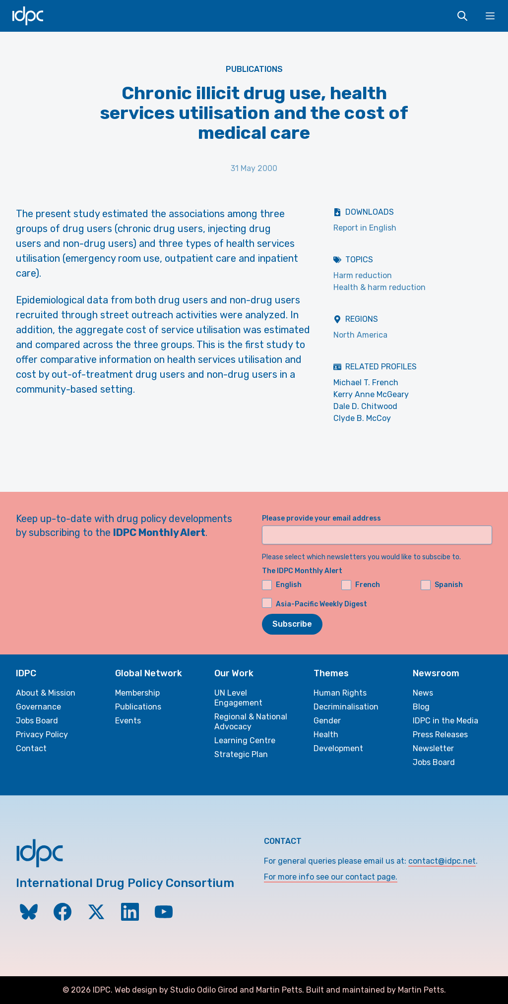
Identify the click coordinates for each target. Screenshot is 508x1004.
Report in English (364, 228)
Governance (38, 706)
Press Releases (440, 734)
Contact (31, 748)
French (360, 585)
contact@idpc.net (442, 861)
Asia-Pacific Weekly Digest (321, 604)
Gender (327, 720)
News (423, 693)
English (282, 585)
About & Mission (45, 693)
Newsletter (433, 748)
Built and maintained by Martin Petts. (376, 990)
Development (338, 748)
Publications (254, 69)
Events (128, 720)
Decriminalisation (346, 706)
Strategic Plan (241, 754)
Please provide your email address (321, 518)
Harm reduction (362, 275)
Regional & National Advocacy (250, 721)
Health (326, 734)
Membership (137, 693)
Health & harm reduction (379, 287)
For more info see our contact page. (330, 877)
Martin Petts (279, 990)
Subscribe (292, 624)
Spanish (442, 585)
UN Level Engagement (238, 698)
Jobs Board (37, 720)
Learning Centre (244, 740)
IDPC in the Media (445, 720)
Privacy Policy (42, 734)
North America (360, 335)
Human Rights (340, 693)
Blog (421, 706)
